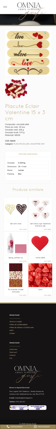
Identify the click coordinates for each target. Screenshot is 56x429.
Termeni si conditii (15, 322)
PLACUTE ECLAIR (21, 144)
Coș (10, 358)
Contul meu (13, 349)
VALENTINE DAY (37, 144)
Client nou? (13, 352)
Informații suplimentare (28, 154)
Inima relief (40, 258)
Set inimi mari (16, 224)
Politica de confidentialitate (18, 324)
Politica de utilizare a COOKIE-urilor (21, 327)
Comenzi (12, 355)
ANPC (11, 330)
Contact (12, 333)
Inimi (40, 289)
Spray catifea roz (16, 258)
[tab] (28, 154)
